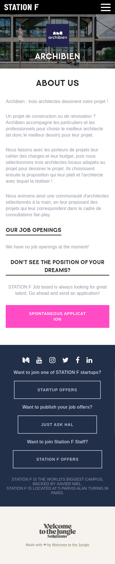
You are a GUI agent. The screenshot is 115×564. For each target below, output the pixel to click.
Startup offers (57, 390)
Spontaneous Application (57, 316)
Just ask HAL (57, 424)
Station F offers (57, 459)
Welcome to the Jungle (70, 545)
